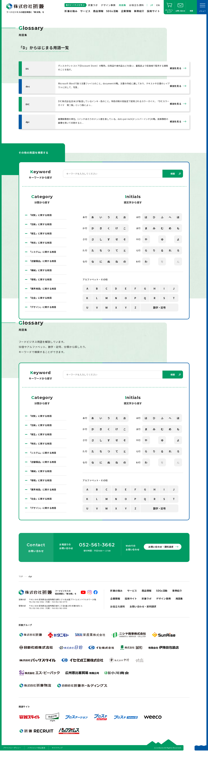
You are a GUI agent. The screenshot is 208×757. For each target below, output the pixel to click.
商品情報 (98, 11)
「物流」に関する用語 (40, 247)
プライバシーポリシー (12, 753)
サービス (85, 11)
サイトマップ (57, 753)
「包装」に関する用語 (40, 229)
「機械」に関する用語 (40, 275)
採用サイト (153, 11)
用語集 (122, 5)
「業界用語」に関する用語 (42, 293)
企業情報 (126, 11)
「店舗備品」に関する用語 (42, 266)
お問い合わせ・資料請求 (160, 552)
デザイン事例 (108, 5)
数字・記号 (159, 313)
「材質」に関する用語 (40, 220)
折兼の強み (71, 11)
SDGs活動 (112, 11)
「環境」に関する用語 (40, 284)
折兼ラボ (93, 5)
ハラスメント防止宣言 (36, 753)
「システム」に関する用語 (42, 257)
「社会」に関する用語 (40, 303)
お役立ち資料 (136, 5)
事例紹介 (139, 11)
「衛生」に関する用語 (40, 238)
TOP (21, 581)
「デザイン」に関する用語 (42, 312)
